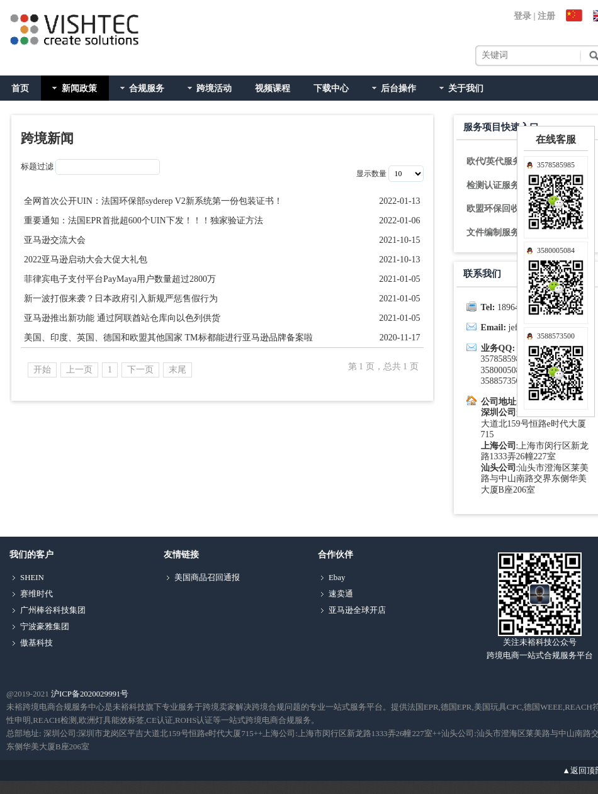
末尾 (177, 369)
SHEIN (32, 577)
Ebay (337, 577)
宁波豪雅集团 (44, 626)
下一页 (140, 369)
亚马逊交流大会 (55, 240)
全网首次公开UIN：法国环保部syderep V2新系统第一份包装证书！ (153, 201)
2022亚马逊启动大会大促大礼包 (85, 259)
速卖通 (341, 594)
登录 (522, 16)
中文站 (576, 16)
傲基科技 (36, 643)
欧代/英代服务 (494, 161)
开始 (42, 369)
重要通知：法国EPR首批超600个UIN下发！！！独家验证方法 (143, 220)
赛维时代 (36, 594)
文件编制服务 (492, 232)
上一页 (79, 369)
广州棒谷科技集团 (53, 610)
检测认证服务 (492, 185)
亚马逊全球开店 (357, 610)
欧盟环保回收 (492, 208)
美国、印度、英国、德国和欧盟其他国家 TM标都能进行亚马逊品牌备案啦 (168, 337)
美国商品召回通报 (207, 577)
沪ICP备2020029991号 (89, 694)
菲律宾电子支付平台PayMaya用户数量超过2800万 (120, 279)
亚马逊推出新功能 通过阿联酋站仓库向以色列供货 (122, 318)
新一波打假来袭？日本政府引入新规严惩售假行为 (121, 298)
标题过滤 (37, 166)
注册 (546, 16)
